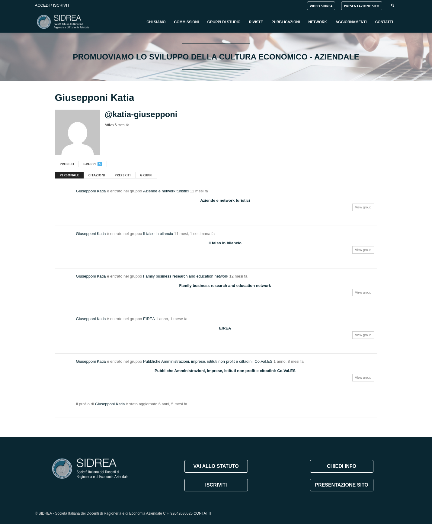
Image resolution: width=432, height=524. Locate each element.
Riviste (256, 22)
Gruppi (92, 164)
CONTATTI (202, 513)
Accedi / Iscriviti (53, 5)
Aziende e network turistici (166, 191)
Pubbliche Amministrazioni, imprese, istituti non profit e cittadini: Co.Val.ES (207, 361)
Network (317, 22)
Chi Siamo (155, 22)
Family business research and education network (185, 276)
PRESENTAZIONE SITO (361, 6)
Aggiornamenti (350, 22)
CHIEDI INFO (341, 466)
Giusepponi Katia (91, 191)
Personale (69, 175)
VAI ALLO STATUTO (215, 466)
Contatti (384, 22)
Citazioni (96, 175)
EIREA (149, 319)
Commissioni (186, 22)
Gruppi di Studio (224, 22)
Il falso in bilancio (158, 233)
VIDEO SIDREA (321, 6)
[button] (392, 5)
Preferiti (123, 175)
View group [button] (363, 207)
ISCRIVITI (216, 484)
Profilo (67, 164)
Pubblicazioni (285, 22)
